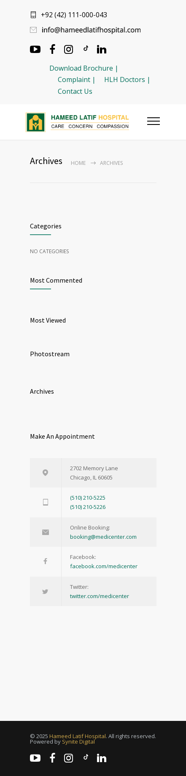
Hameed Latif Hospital (77, 736)
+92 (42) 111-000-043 (74, 14)
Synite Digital (78, 741)
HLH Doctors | (127, 79)
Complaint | (77, 79)
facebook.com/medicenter (103, 566)
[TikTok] (85, 48)
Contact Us (75, 91)
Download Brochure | (84, 68)
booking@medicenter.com (103, 536)
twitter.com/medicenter (99, 596)
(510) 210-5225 (87, 497)
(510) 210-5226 (87, 507)
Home (78, 163)
